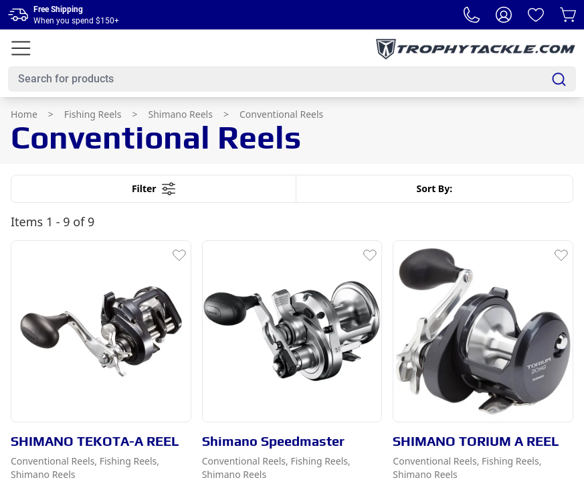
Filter (153, 188)
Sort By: (434, 188)
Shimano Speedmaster (273, 441)
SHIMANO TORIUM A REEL (476, 441)
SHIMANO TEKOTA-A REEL (95, 441)
